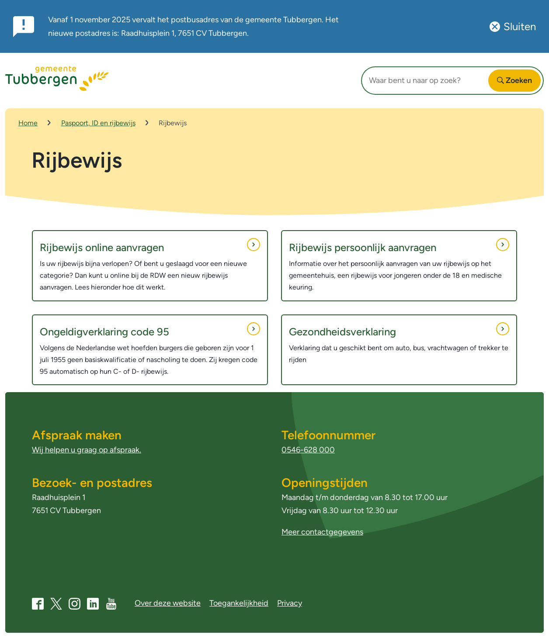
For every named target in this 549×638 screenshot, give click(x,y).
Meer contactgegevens (322, 532)
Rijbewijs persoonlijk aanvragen (399, 246)
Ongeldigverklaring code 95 (150, 330)
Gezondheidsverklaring (399, 330)
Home (28, 123)
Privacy (289, 603)
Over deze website (168, 603)
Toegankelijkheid (238, 603)
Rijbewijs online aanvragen (150, 246)
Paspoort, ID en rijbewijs (98, 123)
